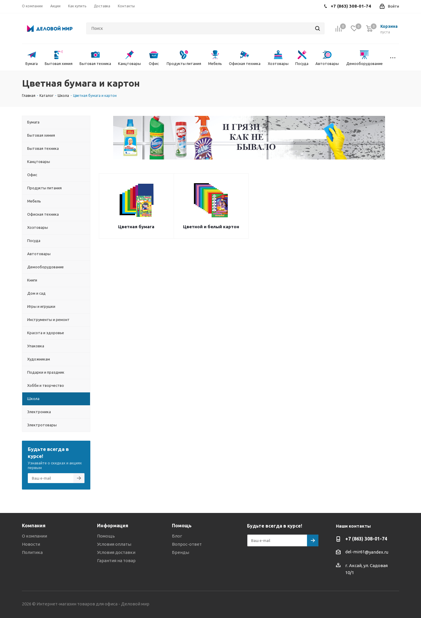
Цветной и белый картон (211, 226)
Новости (31, 544)
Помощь (106, 535)
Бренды (180, 552)
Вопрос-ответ (187, 544)
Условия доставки (116, 552)
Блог (177, 535)
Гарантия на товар (116, 560)
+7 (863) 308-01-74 (366, 538)
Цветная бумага (136, 226)
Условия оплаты (114, 544)
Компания (34, 525)
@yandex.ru (376, 552)
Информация (112, 525)
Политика (32, 552)
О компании (34, 535)
